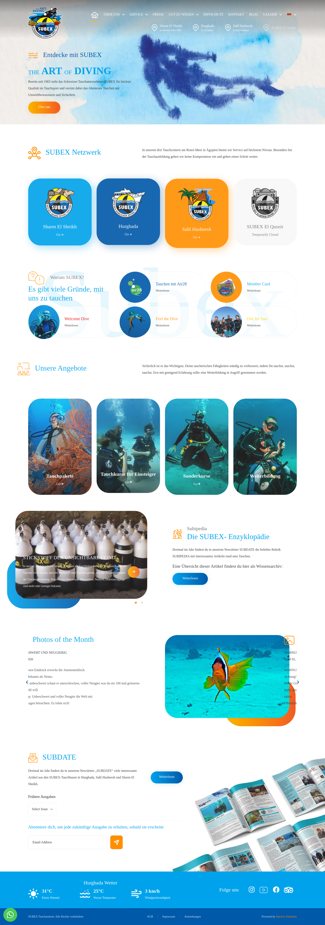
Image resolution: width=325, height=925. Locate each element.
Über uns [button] (112, 14)
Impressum (168, 916)
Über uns (44, 107)
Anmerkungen (192, 916)
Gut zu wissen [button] (181, 14)
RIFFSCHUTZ (213, 14)
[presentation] (27, 681)
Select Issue (40, 809)
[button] (291, 14)
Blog (253, 14)
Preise (158, 14)
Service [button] (136, 14)
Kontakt (236, 14)
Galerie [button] (270, 14)
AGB (150, 916)
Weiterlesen (190, 578)
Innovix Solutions (286, 916)
